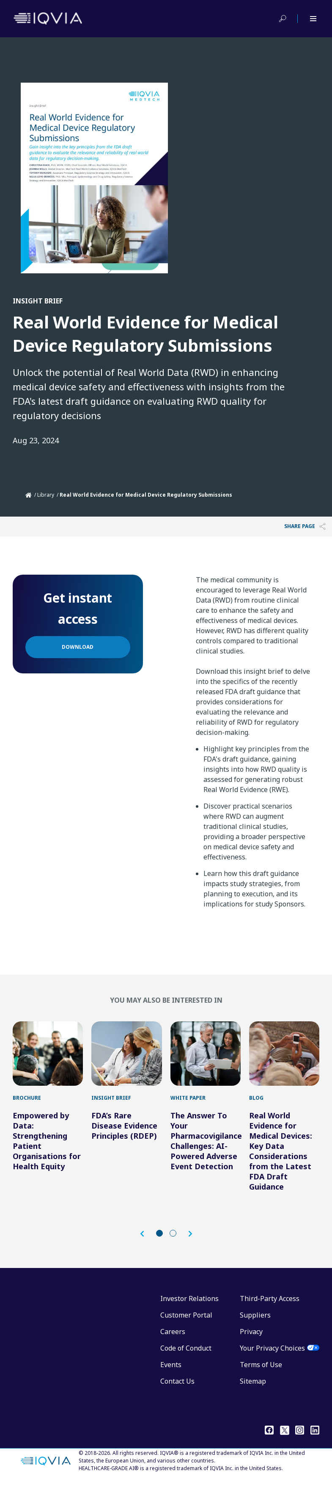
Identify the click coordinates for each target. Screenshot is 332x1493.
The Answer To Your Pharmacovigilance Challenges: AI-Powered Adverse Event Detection (206, 1153)
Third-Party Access (269, 1311)
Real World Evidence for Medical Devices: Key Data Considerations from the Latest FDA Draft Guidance (280, 1163)
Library (45, 494)
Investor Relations (189, 1311)
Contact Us (177, 1393)
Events (170, 1377)
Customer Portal (186, 1327)
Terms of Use (261, 1377)
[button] (146, 1247)
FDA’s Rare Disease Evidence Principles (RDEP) (124, 1138)
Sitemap (253, 1393)
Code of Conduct (185, 1360)
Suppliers (255, 1327)
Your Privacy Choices (272, 1360)
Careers (172, 1344)
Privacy (251, 1344)
